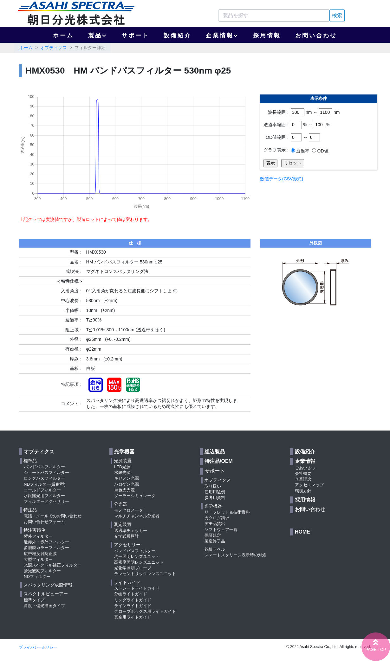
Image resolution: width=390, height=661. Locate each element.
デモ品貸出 (215, 523)
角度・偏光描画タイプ (44, 605)
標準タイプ (34, 600)
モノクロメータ (128, 510)
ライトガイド (127, 582)
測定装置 (123, 524)
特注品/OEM (219, 461)
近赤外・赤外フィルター (46, 542)
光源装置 (123, 460)
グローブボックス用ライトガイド (145, 611)
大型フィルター (38, 559)
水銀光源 (122, 472)
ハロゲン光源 (126, 484)
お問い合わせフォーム (44, 521)
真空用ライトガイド (132, 617)
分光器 (120, 504)
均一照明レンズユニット (136, 556)
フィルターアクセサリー (46, 501)
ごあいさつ (305, 467)
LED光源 (122, 466)
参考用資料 (215, 497)
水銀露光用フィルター (44, 495)
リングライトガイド (132, 600)
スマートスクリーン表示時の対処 (235, 555)
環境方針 (303, 491)
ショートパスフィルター (46, 472)
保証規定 (213, 535)
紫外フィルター (38, 536)
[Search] (273, 15)
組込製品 (215, 451)
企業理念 (303, 479)
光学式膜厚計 (126, 536)
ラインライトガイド (132, 605)
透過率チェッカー (130, 530)
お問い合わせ (316, 35)
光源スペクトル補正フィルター (52, 565)
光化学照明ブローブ (132, 568)
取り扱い (213, 486)
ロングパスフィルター (44, 478)
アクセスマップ (309, 485)
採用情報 (267, 35)
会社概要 (303, 473)
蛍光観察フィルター (42, 570)
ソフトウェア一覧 (221, 529)
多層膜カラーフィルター (46, 547)
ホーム (63, 35)
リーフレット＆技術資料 (227, 512)
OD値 (322, 150)
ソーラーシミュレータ (134, 495)
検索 (337, 15)
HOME (302, 532)
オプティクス (53, 47)
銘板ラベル (215, 549)
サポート (135, 35)
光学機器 (124, 451)
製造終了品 (215, 541)
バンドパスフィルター (44, 466)
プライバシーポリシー (38, 647)
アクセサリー (127, 544)
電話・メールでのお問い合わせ (52, 516)
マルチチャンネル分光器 (136, 516)
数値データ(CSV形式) (281, 178)
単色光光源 (124, 490)
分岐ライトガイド (130, 594)
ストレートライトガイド (136, 588)
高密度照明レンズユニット (139, 562)
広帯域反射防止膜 (40, 553)
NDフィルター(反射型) (44, 484)
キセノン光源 (126, 478)
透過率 (302, 150)
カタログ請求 (217, 517)
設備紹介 (178, 35)
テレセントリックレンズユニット (145, 573)
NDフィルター (37, 576)
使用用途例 (215, 491)
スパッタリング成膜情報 (47, 584)
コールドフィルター (42, 490)
